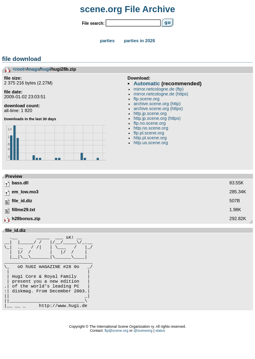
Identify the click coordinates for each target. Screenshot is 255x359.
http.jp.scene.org (150, 113)
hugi (45, 69)
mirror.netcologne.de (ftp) (159, 89)
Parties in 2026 (139, 40)
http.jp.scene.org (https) (157, 118)
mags (33, 69)
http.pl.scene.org (150, 137)
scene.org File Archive (127, 9)
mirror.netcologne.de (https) (161, 93)
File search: (93, 23)
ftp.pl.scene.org (149, 132)
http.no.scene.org (151, 127)
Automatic (147, 83)
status (160, 349)
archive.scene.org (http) (157, 103)
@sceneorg (143, 349)
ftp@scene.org (117, 349)
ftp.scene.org (147, 98)
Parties (107, 40)
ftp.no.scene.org (150, 123)
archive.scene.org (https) (158, 108)
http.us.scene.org (151, 142)
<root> (19, 69)
